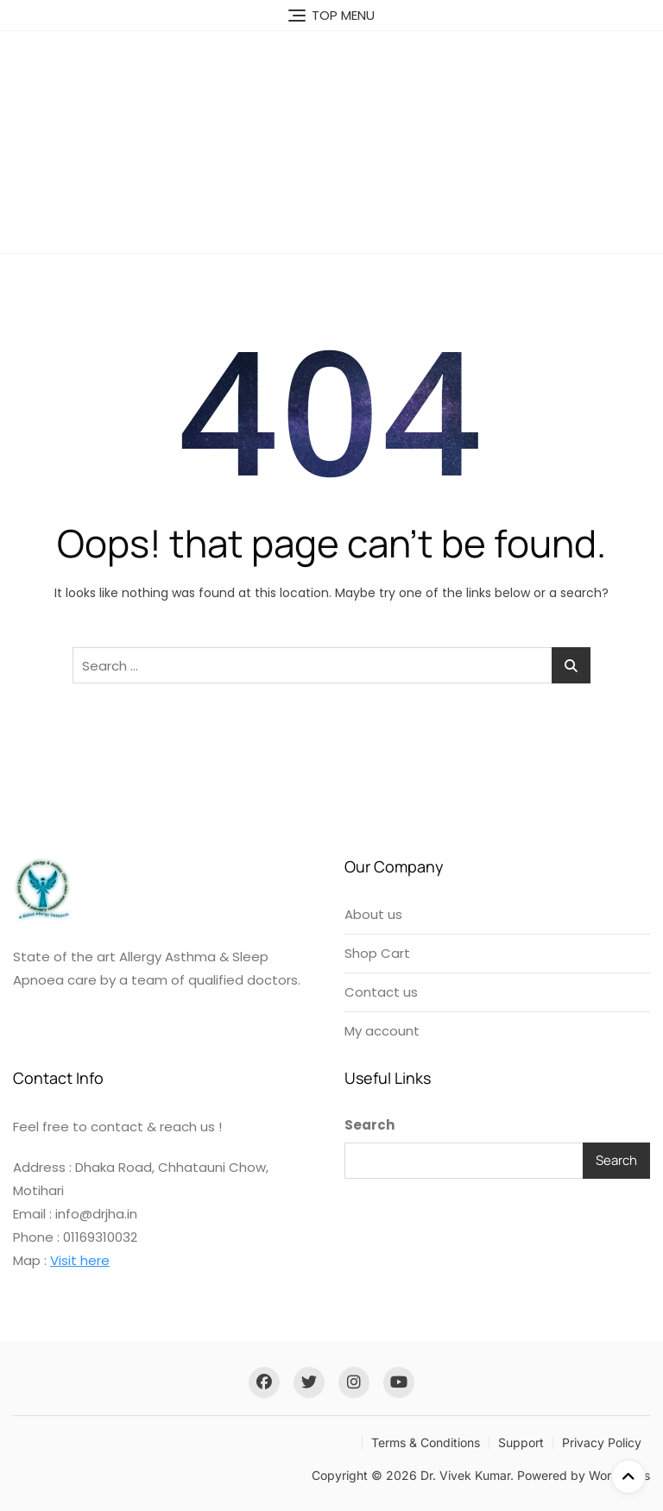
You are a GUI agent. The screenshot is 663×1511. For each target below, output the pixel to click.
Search (369, 1125)
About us (373, 914)
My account (382, 1031)
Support (521, 1442)
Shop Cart (377, 953)
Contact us (381, 992)
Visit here (80, 1260)
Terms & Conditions (425, 1442)
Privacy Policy (601, 1442)
